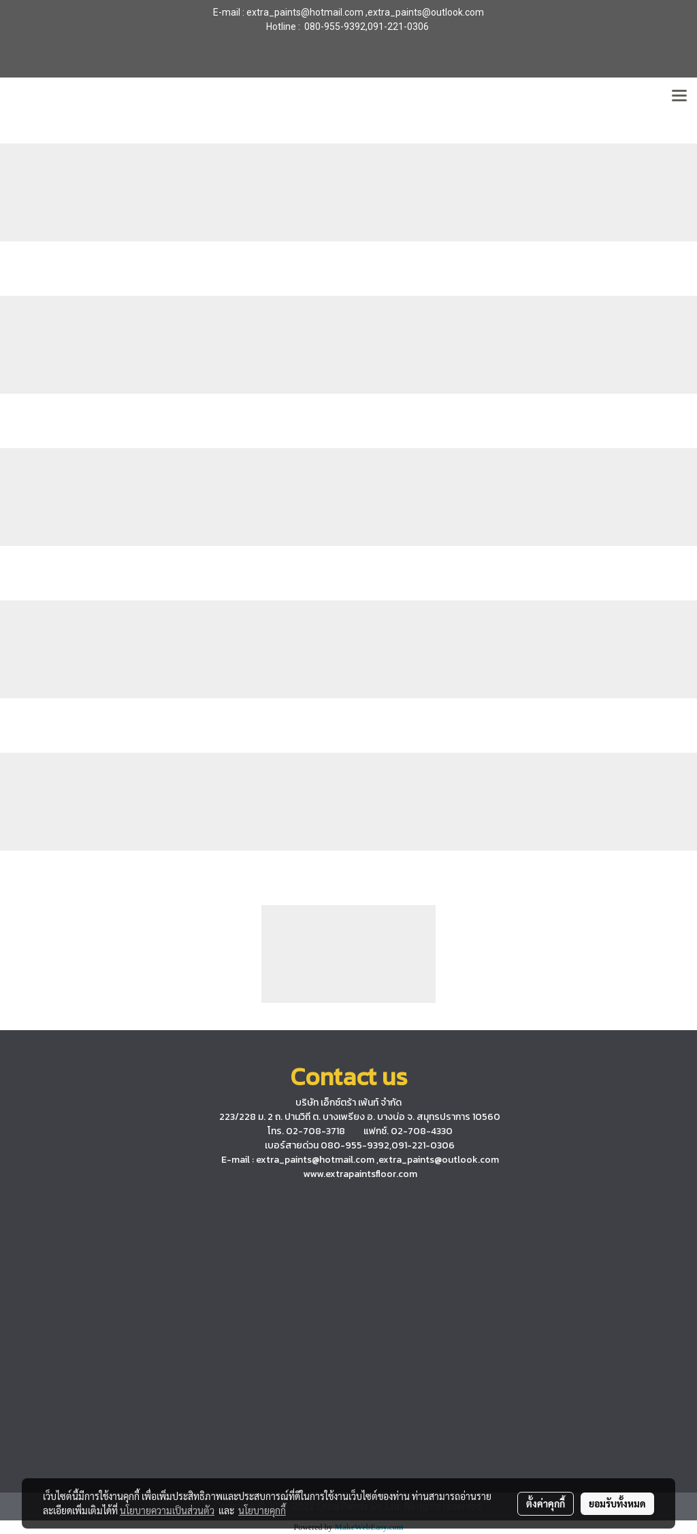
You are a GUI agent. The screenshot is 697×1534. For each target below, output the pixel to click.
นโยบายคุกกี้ (262, 1510)
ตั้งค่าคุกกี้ (545, 1503)
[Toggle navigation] (679, 97)
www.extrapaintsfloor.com (360, 1174)
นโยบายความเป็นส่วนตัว (167, 1510)
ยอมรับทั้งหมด (617, 1503)
